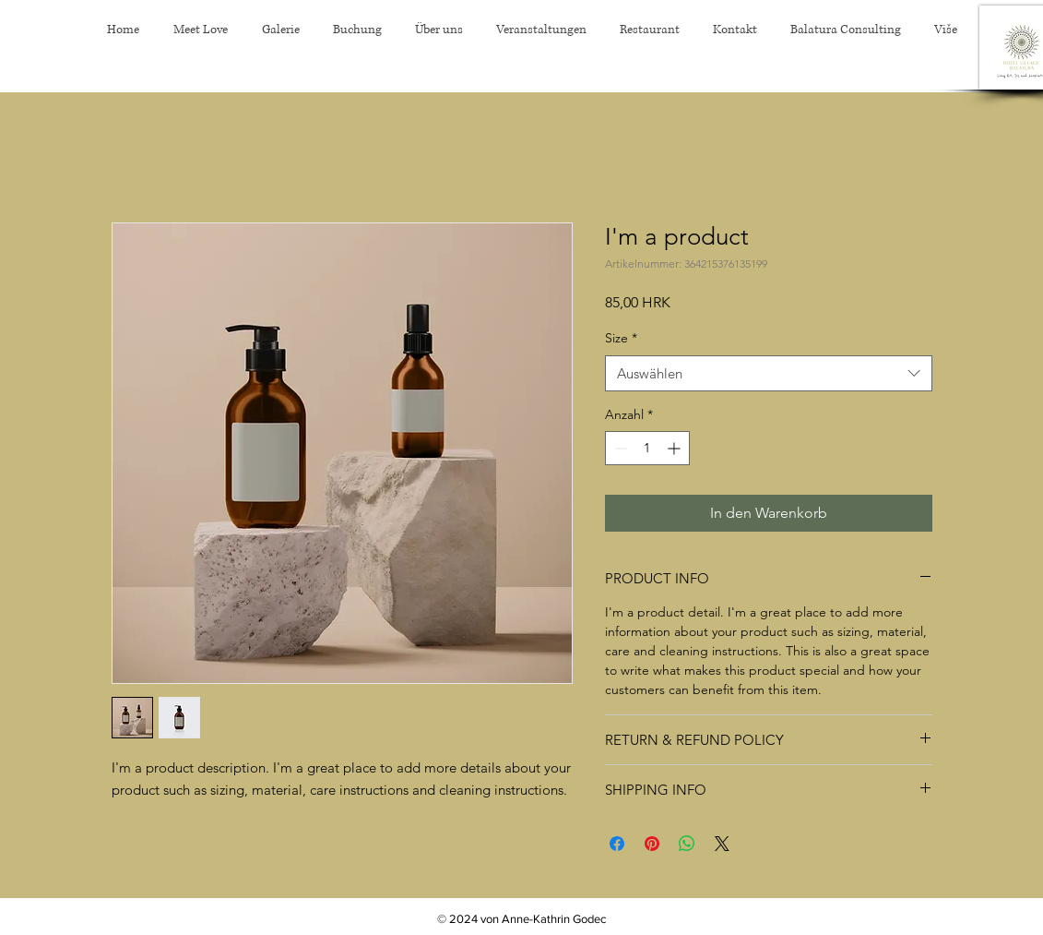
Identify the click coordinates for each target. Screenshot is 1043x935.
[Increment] (675, 448)
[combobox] (768, 373)
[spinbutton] (647, 448)
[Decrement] (619, 448)
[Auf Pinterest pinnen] (652, 844)
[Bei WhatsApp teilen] (687, 844)
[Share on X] (722, 844)
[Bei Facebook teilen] (617, 844)
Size (621, 338)
